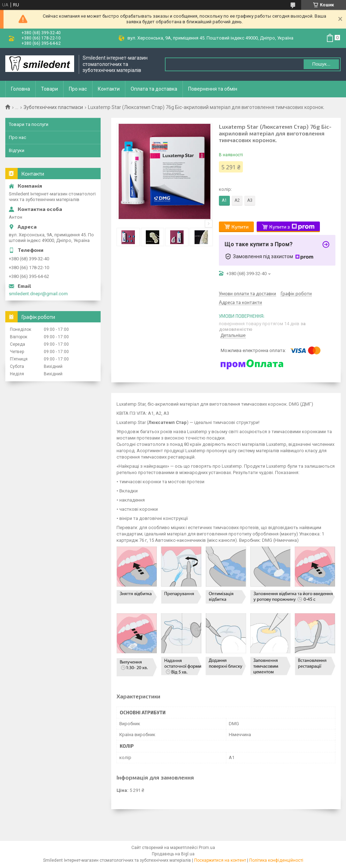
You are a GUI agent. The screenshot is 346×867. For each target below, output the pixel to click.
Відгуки (16, 150)
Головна (20, 89)
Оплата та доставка (154, 89)
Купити (240, 227)
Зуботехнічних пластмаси (53, 107)
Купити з (292, 227)
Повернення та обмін (212, 89)
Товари (49, 89)
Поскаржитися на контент (220, 860)
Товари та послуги (28, 124)
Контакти (109, 89)
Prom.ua (207, 847)
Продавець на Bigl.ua (173, 853)
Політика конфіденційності (276, 860)
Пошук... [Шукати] (321, 64)
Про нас (78, 89)
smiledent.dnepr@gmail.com (38, 293)
